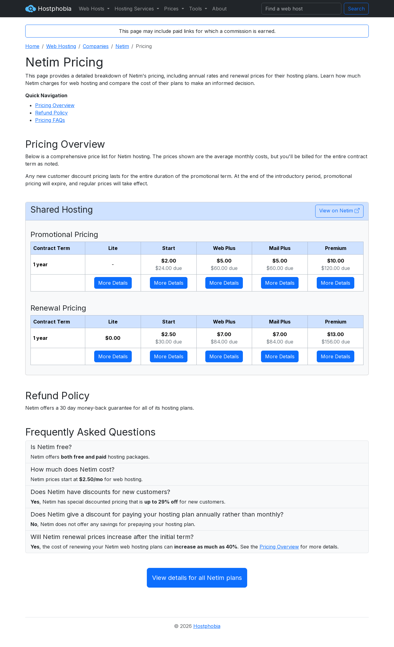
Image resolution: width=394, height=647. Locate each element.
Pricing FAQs (50, 120)
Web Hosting (61, 46)
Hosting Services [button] (135, 9)
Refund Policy (51, 113)
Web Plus (224, 248)
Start (168, 248)
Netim (122, 46)
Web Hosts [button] (92, 9)
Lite (113, 248)
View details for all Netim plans (197, 577)
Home (32, 46)
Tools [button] (196, 9)
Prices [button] (172, 9)
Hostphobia (48, 8)
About (219, 9)
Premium (335, 248)
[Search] (301, 8)
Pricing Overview (54, 105)
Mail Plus (280, 248)
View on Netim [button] (339, 210)
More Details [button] (113, 283)
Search (356, 9)
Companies (96, 46)
